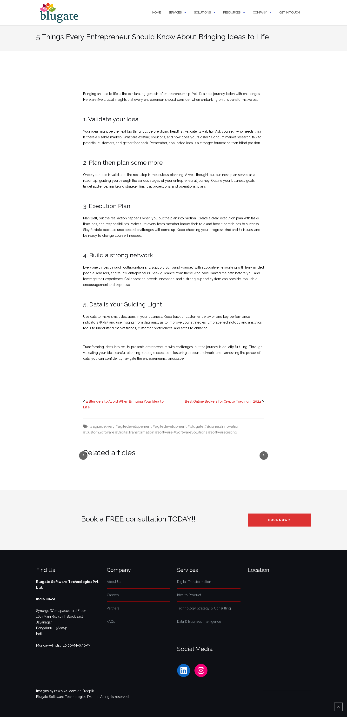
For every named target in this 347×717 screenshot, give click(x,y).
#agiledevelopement (133, 426)
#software (164, 432)
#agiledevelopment (170, 426)
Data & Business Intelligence (199, 621)
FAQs (111, 621)
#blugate (195, 426)
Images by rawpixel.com (56, 691)
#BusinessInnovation (222, 426)
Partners (113, 608)
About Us (114, 582)
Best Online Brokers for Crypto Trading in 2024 (223, 401)
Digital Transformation (194, 582)
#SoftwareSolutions (190, 432)
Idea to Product (189, 595)
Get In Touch (289, 12)
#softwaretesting (222, 432)
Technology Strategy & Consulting (204, 608)
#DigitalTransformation (134, 432)
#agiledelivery (102, 426)
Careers (113, 595)
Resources (231, 12)
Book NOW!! (279, 520)
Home (156, 12)
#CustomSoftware (98, 432)
